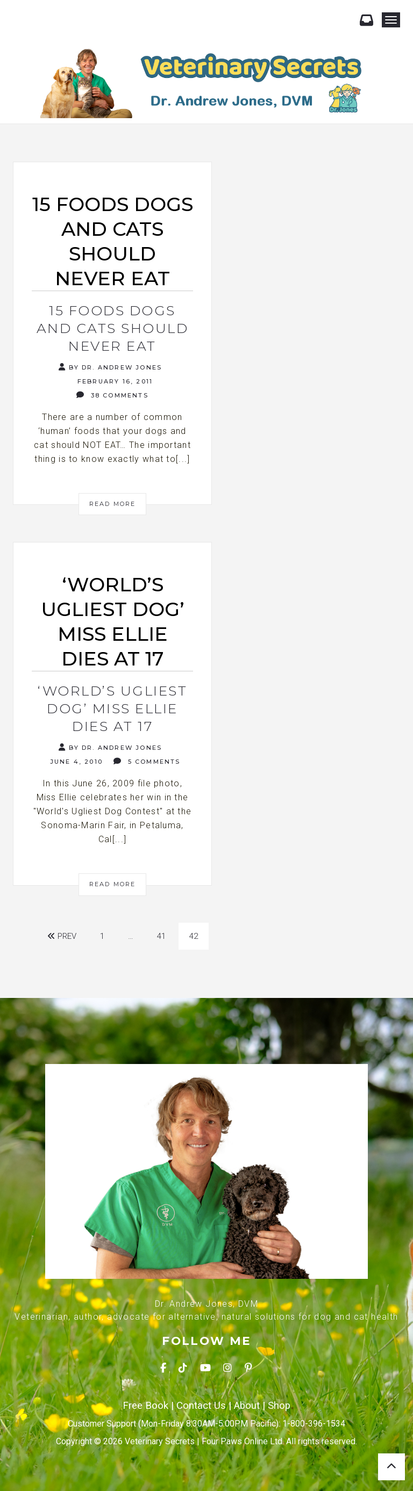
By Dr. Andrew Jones (110, 367)
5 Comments (146, 761)
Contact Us (201, 1406)
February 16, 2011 (114, 381)
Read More (112, 504)
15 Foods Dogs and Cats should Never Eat (113, 328)
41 (161, 936)
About (247, 1406)
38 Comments (112, 395)
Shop (279, 1406)
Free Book (145, 1406)
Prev (61, 936)
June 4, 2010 (75, 761)
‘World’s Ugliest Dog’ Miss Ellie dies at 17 (112, 708)
